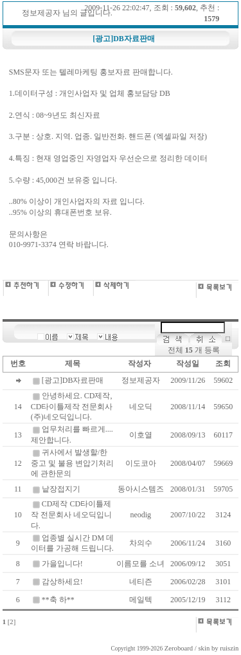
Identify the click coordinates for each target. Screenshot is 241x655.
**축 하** (58, 599)
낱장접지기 (61, 489)
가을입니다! (62, 563)
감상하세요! (62, 581)
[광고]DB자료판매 (73, 380)
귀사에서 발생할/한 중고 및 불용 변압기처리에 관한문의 (72, 463)
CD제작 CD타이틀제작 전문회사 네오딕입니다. (71, 514)
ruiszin (229, 648)
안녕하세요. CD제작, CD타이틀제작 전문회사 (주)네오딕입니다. (72, 406)
